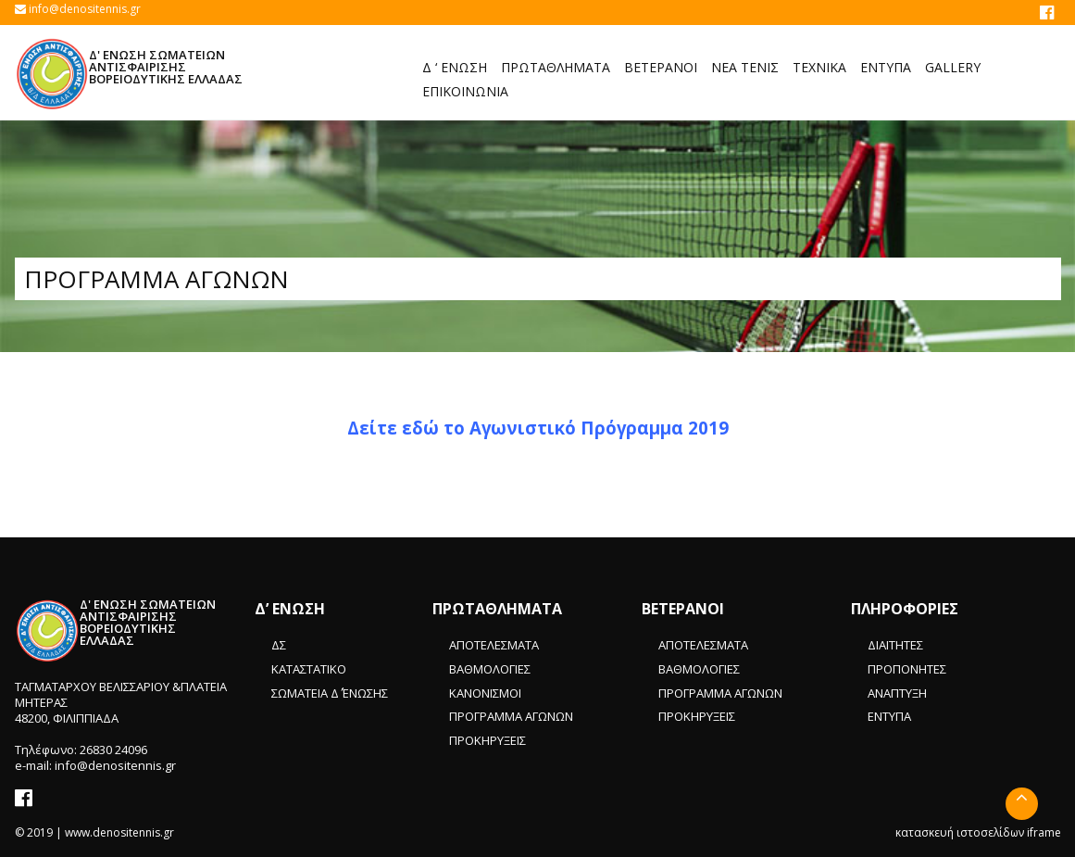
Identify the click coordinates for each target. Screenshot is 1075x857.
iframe (1044, 832)
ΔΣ (278, 644)
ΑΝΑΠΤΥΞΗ (897, 693)
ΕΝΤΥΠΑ (889, 716)
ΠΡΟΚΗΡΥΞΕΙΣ (487, 740)
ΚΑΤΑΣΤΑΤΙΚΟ (308, 669)
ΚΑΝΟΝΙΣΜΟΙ (485, 693)
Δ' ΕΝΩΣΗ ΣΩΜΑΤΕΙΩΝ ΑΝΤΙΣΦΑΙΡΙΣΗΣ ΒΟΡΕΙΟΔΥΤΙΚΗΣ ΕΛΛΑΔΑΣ (166, 66)
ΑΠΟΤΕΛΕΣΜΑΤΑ (494, 644)
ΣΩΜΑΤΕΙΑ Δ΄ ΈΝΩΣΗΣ (329, 693)
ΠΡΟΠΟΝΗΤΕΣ (907, 669)
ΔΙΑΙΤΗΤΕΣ (895, 644)
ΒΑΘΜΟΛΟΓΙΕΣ (490, 669)
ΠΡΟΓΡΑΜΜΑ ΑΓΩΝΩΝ (511, 716)
